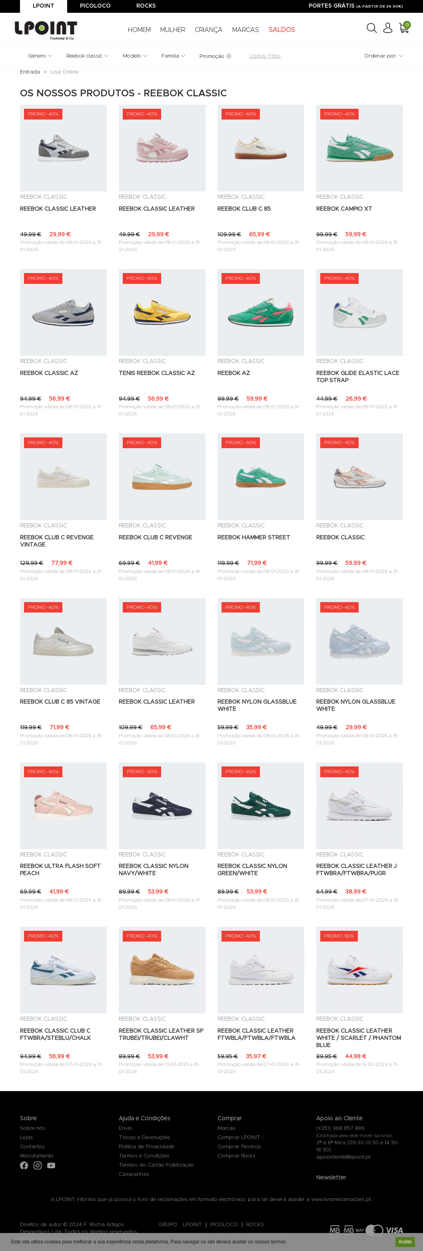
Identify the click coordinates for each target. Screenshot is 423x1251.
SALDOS (282, 30)
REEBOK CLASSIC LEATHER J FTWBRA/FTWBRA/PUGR (356, 870)
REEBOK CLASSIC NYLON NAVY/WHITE (153, 870)
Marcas (226, 1128)
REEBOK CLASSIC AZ (49, 373)
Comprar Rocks (236, 1156)
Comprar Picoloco (239, 1146)
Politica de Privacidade (146, 1146)
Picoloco (95, 6)
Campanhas (134, 1174)
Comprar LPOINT (238, 1137)
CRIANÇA (209, 30)
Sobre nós (33, 1128)
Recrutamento (37, 1156)
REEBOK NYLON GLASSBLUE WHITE (257, 705)
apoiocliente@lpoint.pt (343, 1157)
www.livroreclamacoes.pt (341, 1199)
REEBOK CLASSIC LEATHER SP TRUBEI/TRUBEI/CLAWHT (161, 1034)
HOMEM (139, 30)
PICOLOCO (224, 1224)
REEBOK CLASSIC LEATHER (58, 209)
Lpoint (43, 6)
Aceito (405, 1242)
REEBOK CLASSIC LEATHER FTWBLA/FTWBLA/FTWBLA (256, 1034)
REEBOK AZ (233, 373)
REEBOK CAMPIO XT (344, 209)
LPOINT (192, 1224)
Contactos (32, 1146)
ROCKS (255, 1224)
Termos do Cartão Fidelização (156, 1165)
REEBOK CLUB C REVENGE (155, 538)
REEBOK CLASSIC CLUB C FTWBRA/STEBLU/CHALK (55, 1034)
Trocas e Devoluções (144, 1137)
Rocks (146, 6)
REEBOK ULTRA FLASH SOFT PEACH (60, 870)
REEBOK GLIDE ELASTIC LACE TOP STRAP (357, 377)
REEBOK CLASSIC (340, 538)
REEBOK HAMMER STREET (253, 538)
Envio (125, 1128)
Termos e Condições (144, 1156)
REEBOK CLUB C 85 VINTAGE (60, 702)
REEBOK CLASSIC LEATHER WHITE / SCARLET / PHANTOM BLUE (358, 1038)
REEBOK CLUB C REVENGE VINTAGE (57, 541)
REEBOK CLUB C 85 (244, 209)
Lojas (26, 1137)
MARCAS (245, 30)
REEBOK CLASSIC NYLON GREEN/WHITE (252, 870)
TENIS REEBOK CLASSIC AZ (157, 373)
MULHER (172, 30)
